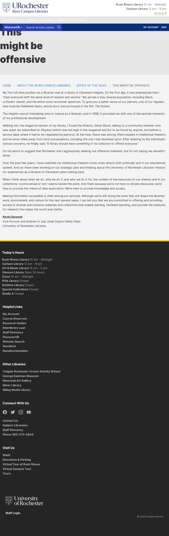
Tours (7, 473)
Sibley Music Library (16, 390)
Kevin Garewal (12, 217)
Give (163, 27)
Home (7, 85)
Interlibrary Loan (14, 328)
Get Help (18, 20)
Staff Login (12, 513)
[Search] (59, 27)
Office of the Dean (91, 85)
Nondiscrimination (15, 351)
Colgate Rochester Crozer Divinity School (31, 371)
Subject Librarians (15, 425)
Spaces (33, 20)
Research (63, 20)
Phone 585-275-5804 (18, 434)
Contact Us (10, 421)
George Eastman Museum (21, 376)
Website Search (14, 342)
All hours (160, 13)
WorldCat (9, 346)
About (78, 20)
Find (6, 20)
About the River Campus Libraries (43, 85)
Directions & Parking (17, 460)
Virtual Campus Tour (17, 469)
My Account (151, 27)
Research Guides (14, 323)
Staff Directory (13, 332)
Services (48, 20)
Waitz (6, 455)
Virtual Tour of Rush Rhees (21, 464)
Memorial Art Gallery (17, 381)
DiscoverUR (11, 337)
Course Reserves (15, 318)
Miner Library (12, 385)
